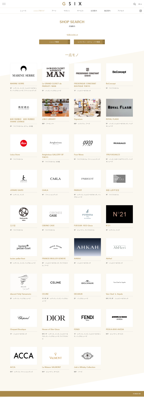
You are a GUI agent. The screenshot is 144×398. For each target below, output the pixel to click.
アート (54, 11)
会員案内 (94, 11)
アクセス (121, 11)
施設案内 (107, 11)
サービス (80, 11)
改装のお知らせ (72, 35)
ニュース (23, 11)
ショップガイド (39, 11)
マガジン (67, 11)
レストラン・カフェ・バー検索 (89, 42)
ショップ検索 (54, 42)
